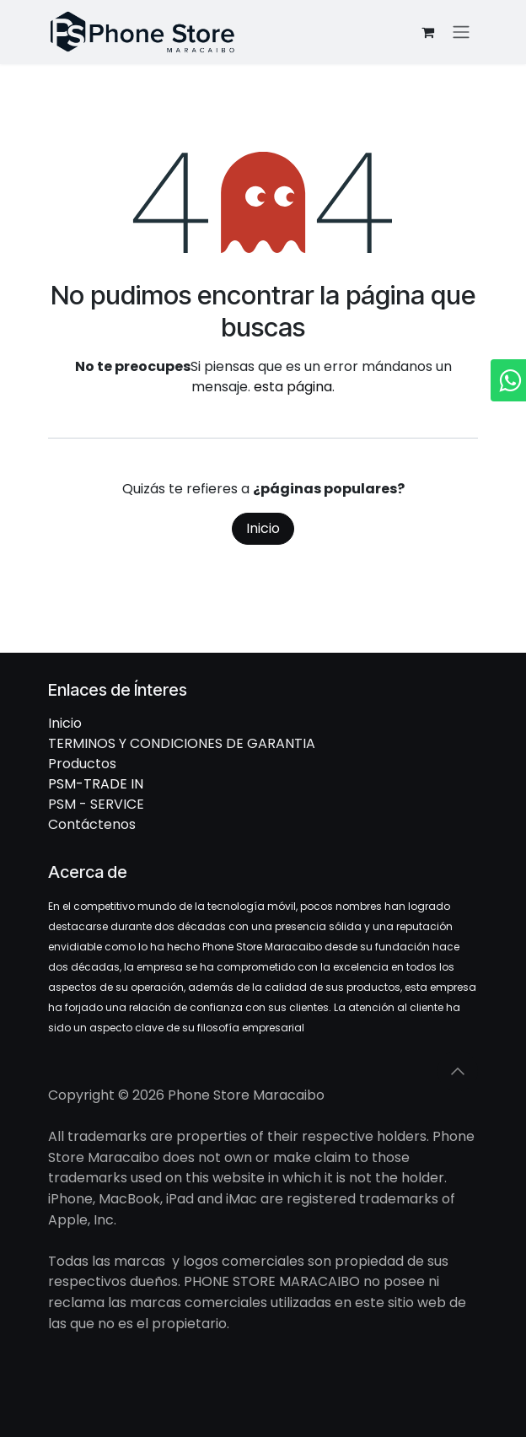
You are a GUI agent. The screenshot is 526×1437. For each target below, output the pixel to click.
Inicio (263, 528)
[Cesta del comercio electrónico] (427, 32)
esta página (293, 386)
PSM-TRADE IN (95, 784)
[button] (457, 1071)
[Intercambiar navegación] (461, 32)
